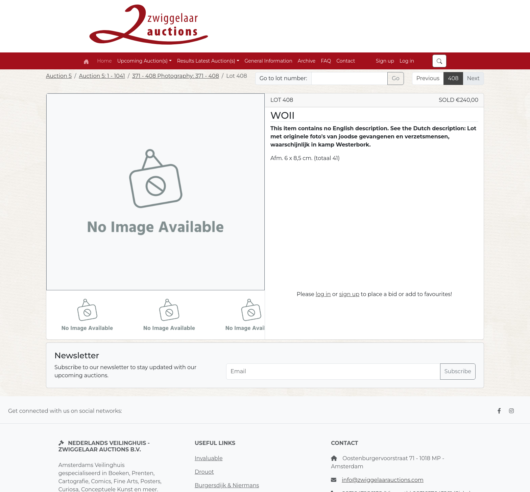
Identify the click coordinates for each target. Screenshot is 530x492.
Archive (306, 61)
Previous (427, 78)
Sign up (385, 61)
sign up (349, 294)
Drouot (204, 472)
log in (323, 294)
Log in (407, 61)
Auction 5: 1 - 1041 (102, 76)
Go (395, 78)
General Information (268, 61)
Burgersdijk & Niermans (227, 485)
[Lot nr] (349, 78)
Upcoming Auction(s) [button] (142, 61)
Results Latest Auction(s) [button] (206, 61)
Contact (345, 61)
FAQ (326, 61)
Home (104, 61)
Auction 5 (59, 76)
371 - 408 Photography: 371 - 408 (175, 76)
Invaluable (209, 458)
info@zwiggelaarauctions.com (383, 480)
